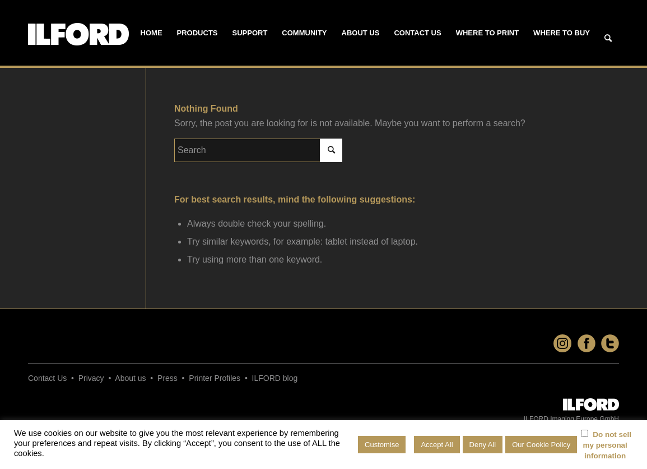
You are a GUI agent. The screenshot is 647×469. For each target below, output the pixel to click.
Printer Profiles (214, 378)
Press (167, 378)
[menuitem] (151, 33)
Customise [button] (382, 444)
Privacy (91, 378)
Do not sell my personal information (607, 445)
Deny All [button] (482, 444)
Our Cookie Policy (541, 444)
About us (130, 378)
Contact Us (47, 378)
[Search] (608, 38)
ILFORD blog (275, 378)
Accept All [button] (437, 444)
